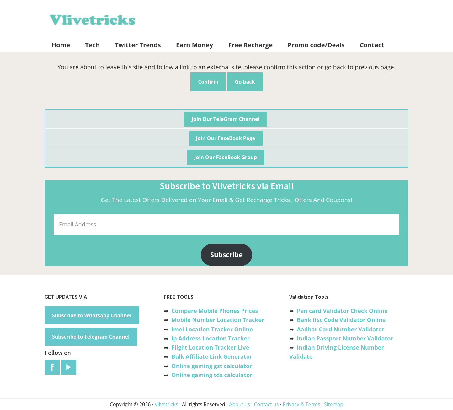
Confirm (208, 81)
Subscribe (226, 254)
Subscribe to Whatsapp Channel (91, 315)
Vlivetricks (92, 18)
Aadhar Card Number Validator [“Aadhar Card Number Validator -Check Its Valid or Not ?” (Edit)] (340, 329)
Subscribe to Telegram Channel (91, 336)
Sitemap (333, 404)
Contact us (266, 404)
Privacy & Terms (301, 404)
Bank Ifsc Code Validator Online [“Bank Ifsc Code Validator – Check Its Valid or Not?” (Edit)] (341, 320)
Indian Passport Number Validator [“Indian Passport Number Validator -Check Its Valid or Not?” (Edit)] (345, 338)
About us (239, 404)
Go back (245, 81)
